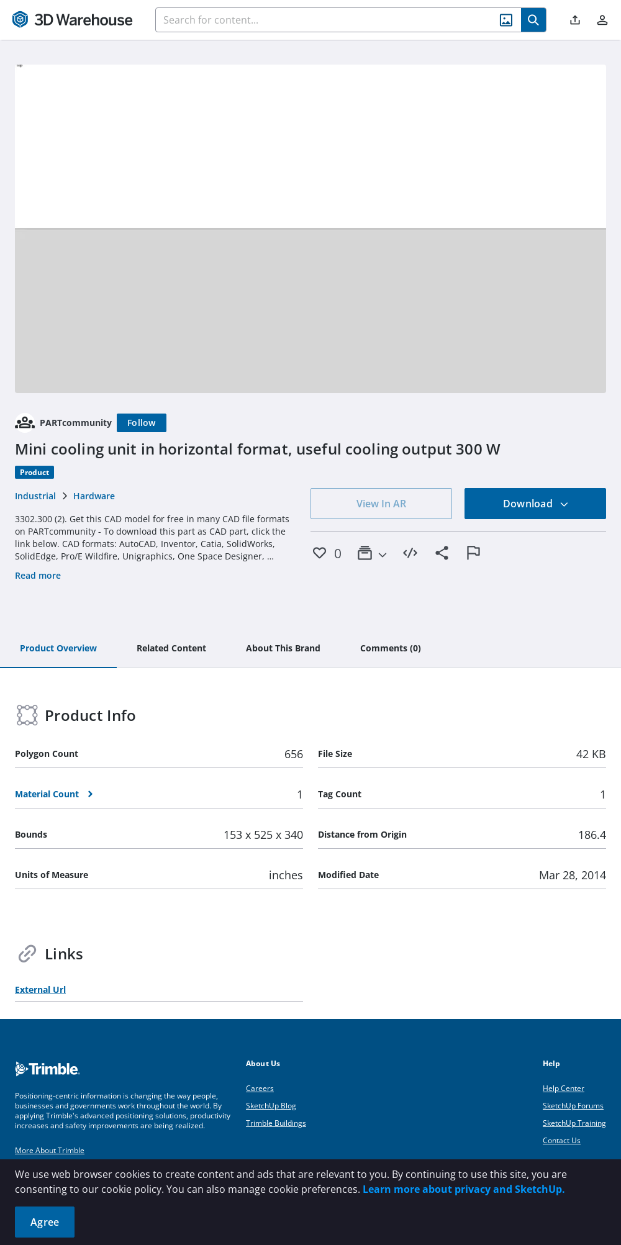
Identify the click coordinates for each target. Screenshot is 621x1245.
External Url (40, 989)
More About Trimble (49, 1150)
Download (536, 503)
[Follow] (141, 423)
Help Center (563, 1088)
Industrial (35, 496)
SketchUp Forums (573, 1105)
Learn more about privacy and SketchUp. (464, 1189)
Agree (44, 1222)
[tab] (58, 649)
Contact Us (562, 1140)
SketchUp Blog (271, 1105)
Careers (260, 1088)
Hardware (94, 496)
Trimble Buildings (276, 1123)
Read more (38, 575)
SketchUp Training (574, 1123)
